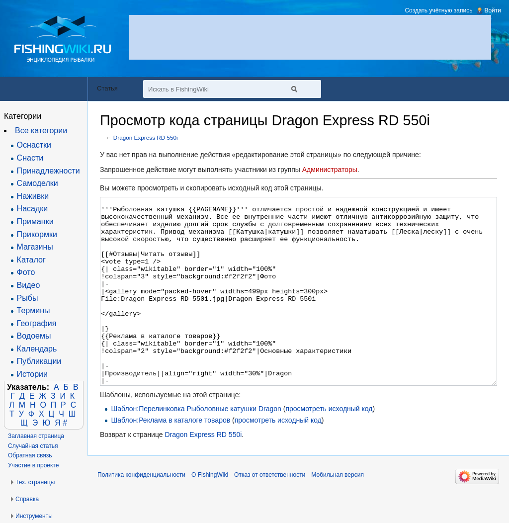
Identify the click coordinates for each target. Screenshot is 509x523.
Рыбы (27, 298)
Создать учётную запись (438, 10)
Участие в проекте (33, 465)
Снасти (30, 158)
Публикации (39, 361)
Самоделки (37, 183)
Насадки (32, 208)
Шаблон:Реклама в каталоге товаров (170, 457)
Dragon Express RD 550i (145, 137)
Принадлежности (48, 171)
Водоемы (34, 336)
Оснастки (34, 145)
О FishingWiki (209, 512)
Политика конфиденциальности (141, 512)
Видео (28, 285)
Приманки (35, 221)
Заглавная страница (36, 436)
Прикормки (37, 234)
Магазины (35, 247)
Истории (32, 374)
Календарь (37, 349)
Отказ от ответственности (269, 512)
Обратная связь (30, 455)
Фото (26, 272)
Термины (33, 310)
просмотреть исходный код (328, 446)
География (37, 323)
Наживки (33, 196)
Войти (492, 10)
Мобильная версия (337, 512)
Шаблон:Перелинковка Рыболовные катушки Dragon (196, 446)
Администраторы (329, 170)
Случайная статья (33, 445)
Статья (107, 88)
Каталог (31, 260)
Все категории (41, 130)
